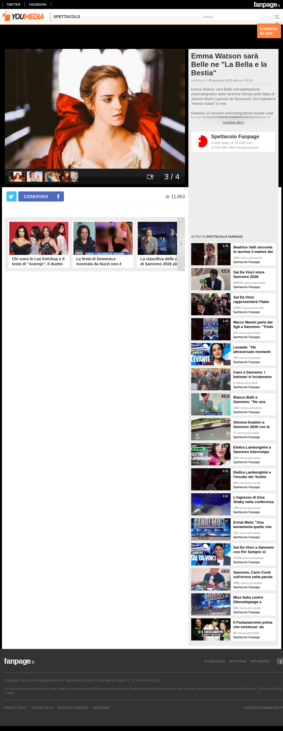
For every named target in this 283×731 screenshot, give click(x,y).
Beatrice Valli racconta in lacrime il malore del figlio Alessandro (253, 249)
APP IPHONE (237, 661)
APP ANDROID (260, 661)
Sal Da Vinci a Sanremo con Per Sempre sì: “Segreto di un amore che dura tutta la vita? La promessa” (253, 549)
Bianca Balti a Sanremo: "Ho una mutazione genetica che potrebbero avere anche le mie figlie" (252, 399)
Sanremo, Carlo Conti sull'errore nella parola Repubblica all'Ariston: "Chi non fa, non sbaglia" (253, 574)
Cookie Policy (43, 707)
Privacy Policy (15, 707)
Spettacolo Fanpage (235, 136)
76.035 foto (243, 143)
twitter (14, 4)
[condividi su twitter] (11, 196)
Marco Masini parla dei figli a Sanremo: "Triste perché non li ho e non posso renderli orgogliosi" (253, 324)
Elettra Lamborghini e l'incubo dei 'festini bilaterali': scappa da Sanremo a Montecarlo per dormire (253, 474)
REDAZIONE (101, 707)
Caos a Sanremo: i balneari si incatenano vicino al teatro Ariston (253, 374)
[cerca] (233, 17)
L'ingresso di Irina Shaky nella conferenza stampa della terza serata (253, 499)
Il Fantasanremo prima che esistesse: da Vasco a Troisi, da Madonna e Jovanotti (253, 624)
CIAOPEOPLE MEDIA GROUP (263, 707)
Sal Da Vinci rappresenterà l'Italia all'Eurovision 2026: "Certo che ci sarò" (251, 299)
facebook (37, 4)
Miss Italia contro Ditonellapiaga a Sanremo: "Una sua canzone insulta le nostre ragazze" (250, 599)
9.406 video (220, 143)
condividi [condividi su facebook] (36, 196)
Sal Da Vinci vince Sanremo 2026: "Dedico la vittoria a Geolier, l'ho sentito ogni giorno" (250, 274)
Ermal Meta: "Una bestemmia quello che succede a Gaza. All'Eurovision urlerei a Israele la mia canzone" (253, 524)
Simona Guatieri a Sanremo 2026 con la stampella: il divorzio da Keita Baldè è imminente (251, 424)
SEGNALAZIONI (214, 661)
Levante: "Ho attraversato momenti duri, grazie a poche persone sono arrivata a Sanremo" (252, 349)
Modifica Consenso (73, 707)
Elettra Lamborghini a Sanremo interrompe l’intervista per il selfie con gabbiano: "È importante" (252, 449)
